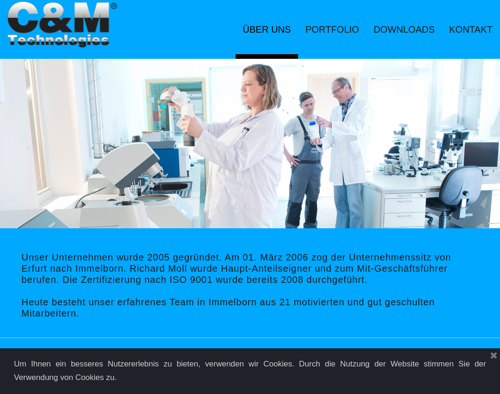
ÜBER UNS (267, 29)
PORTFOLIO (332, 29)
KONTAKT (471, 29)
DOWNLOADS (404, 29)
